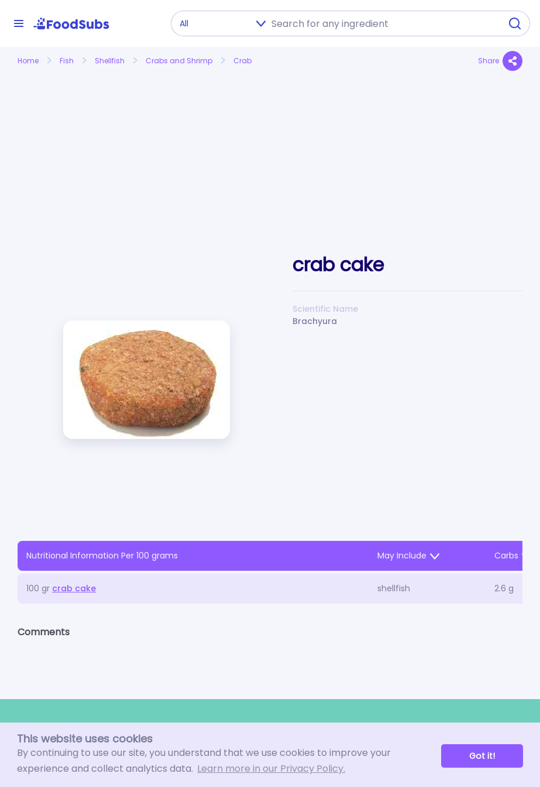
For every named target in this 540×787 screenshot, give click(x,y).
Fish (67, 61)
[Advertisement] (96, 148)
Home (28, 61)
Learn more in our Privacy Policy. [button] (271, 768)
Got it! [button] (482, 756)
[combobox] (383, 23)
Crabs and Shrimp (179, 61)
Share (500, 61)
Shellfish (110, 61)
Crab (242, 61)
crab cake (74, 588)
